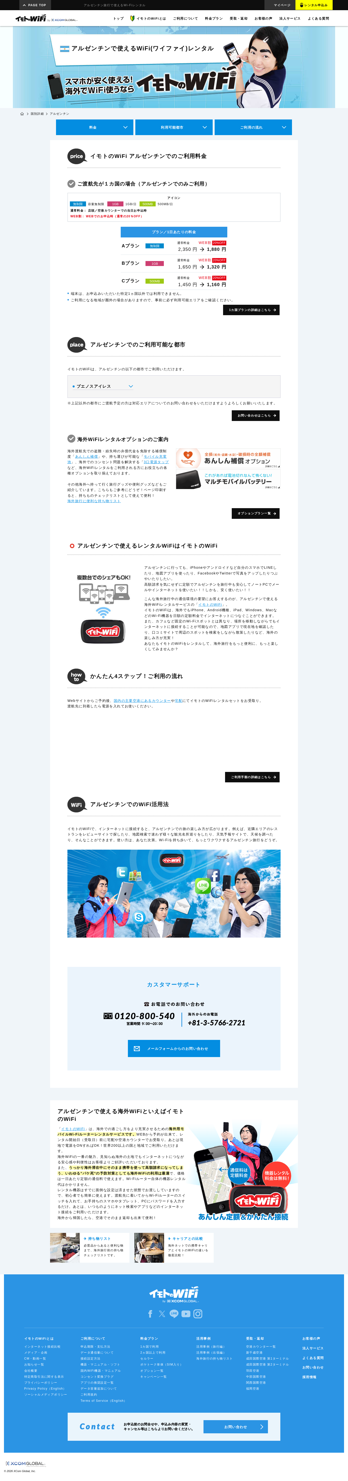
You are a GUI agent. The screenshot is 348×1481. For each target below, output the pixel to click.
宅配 (178, 701)
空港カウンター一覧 (261, 1346)
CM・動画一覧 (35, 1358)
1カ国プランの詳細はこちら (250, 310)
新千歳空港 (254, 1352)
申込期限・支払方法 (96, 1346)
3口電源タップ (156, 462)
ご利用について (93, 1338)
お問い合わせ (313, 1367)
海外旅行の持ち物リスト (214, 1358)
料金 (93, 127)
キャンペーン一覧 (153, 1376)
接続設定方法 (90, 1358)
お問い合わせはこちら (254, 415)
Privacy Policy (45, 1388)
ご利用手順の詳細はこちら (251, 777)
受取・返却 (255, 1338)
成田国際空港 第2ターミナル (267, 1364)
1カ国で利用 (149, 1346)
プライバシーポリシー (41, 1382)
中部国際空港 (256, 1376)
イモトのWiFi (210, 605)
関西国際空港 (256, 1382)
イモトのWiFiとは (39, 1338)
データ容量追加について (99, 1388)
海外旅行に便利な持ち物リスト (94, 501)
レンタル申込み (316, 5)
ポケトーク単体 (161, 1364)
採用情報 (309, 1377)
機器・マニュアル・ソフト (100, 1364)
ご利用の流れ (251, 127)
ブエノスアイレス (102, 386)
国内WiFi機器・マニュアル (101, 1370)
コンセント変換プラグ (97, 1376)
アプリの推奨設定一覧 (97, 1382)
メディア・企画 (36, 1352)
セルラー (147, 1358)
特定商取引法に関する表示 (44, 1376)
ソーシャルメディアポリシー (45, 1394)
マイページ (282, 5)
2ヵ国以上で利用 (153, 1352)
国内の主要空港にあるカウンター (142, 701)
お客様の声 (311, 1338)
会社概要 (31, 1370)
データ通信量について (97, 1352)
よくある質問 (313, 1358)
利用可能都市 (172, 127)
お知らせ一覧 (34, 1364)
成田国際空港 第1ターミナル (267, 1358)
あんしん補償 (86, 456)
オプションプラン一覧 (254, 513)
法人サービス (313, 1348)
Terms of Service (104, 1401)
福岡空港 (253, 1388)
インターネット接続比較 (42, 1346)
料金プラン (149, 1338)
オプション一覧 (152, 1370)
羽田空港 (253, 1370)
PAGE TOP (37, 5)
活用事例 (203, 1338)
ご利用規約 (89, 1394)
